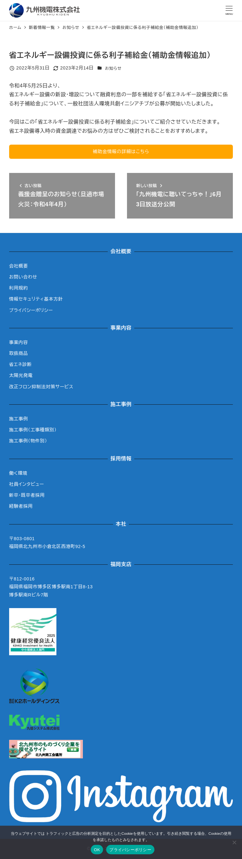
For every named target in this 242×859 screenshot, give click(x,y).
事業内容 (18, 342)
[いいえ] (234, 842)
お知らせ (113, 68)
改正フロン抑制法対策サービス (41, 386)
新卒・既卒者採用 (27, 495)
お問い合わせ (23, 277)
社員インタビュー (26, 484)
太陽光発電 (21, 375)
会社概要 (18, 266)
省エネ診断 (20, 364)
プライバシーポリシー (31, 310)
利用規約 (18, 288)
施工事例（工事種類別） (33, 429)
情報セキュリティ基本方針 (36, 299)
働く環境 (18, 473)
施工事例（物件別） (28, 440)
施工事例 (18, 418)
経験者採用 (21, 506)
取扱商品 (18, 353)
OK (97, 849)
